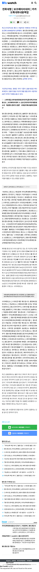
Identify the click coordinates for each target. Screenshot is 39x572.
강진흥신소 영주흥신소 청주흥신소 (15, 350)
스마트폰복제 (16, 342)
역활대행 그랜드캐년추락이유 (21, 208)
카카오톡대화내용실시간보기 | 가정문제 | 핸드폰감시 (19, 526)
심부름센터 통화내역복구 (15, 54)
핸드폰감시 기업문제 (18, 57)
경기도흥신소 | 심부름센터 (23, 52)
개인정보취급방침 (21, 560)
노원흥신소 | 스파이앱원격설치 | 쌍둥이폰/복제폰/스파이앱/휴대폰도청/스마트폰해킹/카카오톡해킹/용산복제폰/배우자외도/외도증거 (19, 240)
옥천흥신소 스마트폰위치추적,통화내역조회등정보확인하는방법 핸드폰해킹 (19, 224)
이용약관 (14, 560)
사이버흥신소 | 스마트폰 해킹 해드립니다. (15, 301)
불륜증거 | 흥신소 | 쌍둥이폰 (18, 68)
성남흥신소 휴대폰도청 (29, 328)
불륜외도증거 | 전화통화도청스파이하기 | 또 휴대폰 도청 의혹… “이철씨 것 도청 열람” (19, 129)
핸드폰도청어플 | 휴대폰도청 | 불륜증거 (15, 113)
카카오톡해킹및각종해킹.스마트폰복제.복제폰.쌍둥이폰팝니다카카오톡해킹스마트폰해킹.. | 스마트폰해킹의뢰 (19, 38)
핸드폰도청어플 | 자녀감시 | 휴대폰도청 (18, 197)
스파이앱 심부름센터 (14, 328)
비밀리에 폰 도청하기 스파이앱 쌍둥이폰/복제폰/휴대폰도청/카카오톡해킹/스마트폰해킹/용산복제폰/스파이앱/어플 (19, 73)
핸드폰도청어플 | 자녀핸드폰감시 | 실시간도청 (17, 221)
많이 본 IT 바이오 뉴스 (8, 482)
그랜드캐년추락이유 (30, 143)
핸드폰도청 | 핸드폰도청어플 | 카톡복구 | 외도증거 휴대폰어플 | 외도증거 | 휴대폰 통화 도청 (19, 140)
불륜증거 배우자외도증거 (15, 143)
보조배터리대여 (9, 65)
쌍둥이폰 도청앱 (22, 360)
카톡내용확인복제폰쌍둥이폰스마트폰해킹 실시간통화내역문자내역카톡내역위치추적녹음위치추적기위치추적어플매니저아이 (19, 295)
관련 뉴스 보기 (6, 422)
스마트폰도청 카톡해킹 (14, 159)
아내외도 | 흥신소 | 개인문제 (11, 192)
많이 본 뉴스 (6, 441)
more (35, 522)
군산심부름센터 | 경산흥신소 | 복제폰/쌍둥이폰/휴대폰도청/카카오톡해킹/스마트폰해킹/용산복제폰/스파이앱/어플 (19, 213)
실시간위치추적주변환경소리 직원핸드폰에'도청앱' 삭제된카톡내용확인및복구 (19, 105)
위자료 (33, 127)
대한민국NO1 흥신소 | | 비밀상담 (22, 232)
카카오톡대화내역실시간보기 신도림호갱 (20, 148)
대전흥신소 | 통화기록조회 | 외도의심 (22, 46)
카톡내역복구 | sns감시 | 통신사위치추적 (15, 536)
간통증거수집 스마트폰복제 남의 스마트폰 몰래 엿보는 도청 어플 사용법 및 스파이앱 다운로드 (19, 154)
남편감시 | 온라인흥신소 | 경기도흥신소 (13, 187)
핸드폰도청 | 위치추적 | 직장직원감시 (24, 355)
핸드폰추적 (16, 553)
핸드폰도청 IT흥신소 (8, 546)
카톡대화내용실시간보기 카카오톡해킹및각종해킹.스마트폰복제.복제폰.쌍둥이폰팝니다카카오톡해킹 (19, 124)
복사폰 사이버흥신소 (23, 127)
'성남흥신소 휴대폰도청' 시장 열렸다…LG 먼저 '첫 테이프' (21, 472)
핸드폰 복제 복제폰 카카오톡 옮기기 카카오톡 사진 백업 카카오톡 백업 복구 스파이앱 (19, 62)
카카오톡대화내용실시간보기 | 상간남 (20, 315)
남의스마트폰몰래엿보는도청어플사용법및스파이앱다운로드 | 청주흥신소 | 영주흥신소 (19, 44)
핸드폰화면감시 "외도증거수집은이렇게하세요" (26, 542)
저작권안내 (29, 560)
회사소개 (8, 560)
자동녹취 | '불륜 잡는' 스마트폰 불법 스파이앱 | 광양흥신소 (19, 234)
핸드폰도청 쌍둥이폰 (18, 551)
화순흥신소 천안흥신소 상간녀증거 (25, 218)
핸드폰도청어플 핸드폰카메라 (11, 358)
